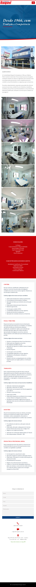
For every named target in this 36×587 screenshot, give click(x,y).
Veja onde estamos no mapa (18, 541)
